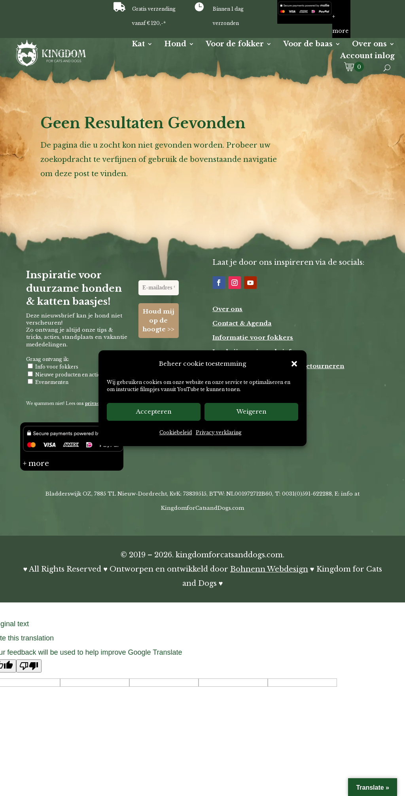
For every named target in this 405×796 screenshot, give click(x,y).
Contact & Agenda (241, 323)
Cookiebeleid (175, 432)
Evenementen (48, 382)
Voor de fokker (235, 44)
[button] (294, 364)
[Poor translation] (29, 666)
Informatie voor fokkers (252, 337)
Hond (175, 44)
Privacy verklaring (219, 432)
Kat (138, 44)
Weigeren (252, 411)
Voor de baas (308, 44)
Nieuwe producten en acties (65, 374)
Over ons (369, 44)
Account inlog (367, 56)
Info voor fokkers (53, 366)
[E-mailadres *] (158, 287)
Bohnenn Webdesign (269, 569)
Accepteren (154, 411)
